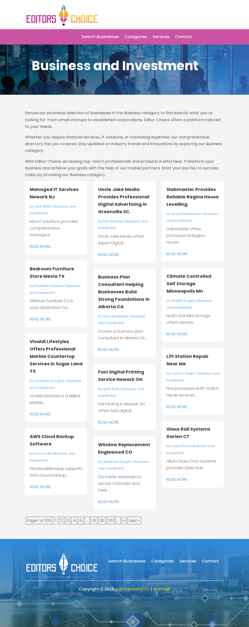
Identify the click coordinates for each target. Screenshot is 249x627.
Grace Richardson (186, 213)
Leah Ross (111, 389)
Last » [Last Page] (134, 520)
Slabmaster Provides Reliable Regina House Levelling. (192, 196)
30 (111, 520)
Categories (135, 37)
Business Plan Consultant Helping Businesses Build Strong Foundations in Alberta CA (124, 292)
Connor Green (183, 373)
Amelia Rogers (183, 300)
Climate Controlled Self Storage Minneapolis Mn (188, 283)
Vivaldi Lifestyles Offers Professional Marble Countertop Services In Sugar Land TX (56, 356)
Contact (183, 37)
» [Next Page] (124, 520)
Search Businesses (100, 37)
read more (40, 246)
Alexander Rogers (117, 461)
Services (161, 37)
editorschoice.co (132, 589)
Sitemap (161, 589)
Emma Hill (43, 453)
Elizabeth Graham (49, 285)
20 (102, 520)
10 (94, 520)
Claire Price (180, 446)
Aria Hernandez (115, 316)
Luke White (43, 206)
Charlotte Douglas (49, 380)
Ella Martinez (113, 221)
